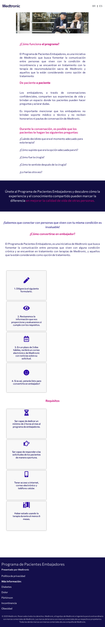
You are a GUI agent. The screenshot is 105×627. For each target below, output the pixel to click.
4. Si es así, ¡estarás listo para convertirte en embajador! (26, 382)
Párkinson (7, 597)
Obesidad (6, 608)
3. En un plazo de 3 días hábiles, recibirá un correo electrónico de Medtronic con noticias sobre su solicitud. (26, 353)
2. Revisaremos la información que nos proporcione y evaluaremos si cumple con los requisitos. (26, 320)
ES (100, 6)
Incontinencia (9, 603)
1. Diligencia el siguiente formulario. (26, 290)
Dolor (4, 592)
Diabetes (6, 586)
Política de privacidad (13, 575)
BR (93, 6)
